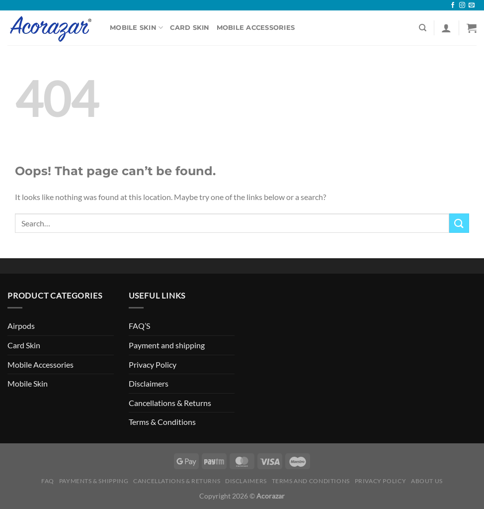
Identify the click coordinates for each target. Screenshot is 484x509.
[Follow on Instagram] (462, 5)
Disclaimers (148, 383)
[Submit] (459, 223)
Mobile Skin (136, 27)
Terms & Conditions (162, 421)
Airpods (21, 325)
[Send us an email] (472, 5)
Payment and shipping (167, 345)
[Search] (422, 27)
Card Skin (189, 27)
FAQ (47, 481)
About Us (427, 481)
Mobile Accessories (256, 27)
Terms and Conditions (311, 481)
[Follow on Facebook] (453, 5)
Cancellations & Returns (170, 402)
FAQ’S (139, 325)
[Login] (446, 28)
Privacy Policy (152, 364)
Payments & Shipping (94, 481)
